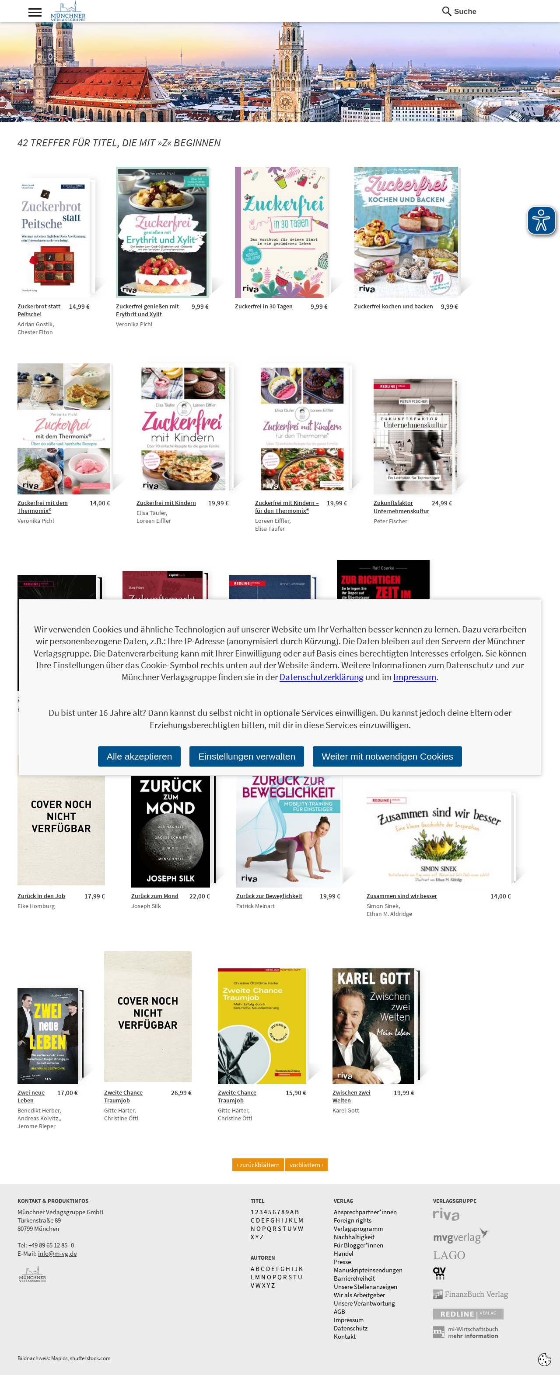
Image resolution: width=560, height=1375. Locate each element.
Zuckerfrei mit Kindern (166, 503)
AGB (339, 1311)
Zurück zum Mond (154, 896)
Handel (344, 1253)
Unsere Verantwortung (364, 1303)
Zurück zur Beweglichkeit (269, 896)
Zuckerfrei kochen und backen (393, 306)
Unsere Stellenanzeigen (365, 1286)
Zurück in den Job (41, 896)
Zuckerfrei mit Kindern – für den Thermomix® (287, 507)
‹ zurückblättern (258, 1165)
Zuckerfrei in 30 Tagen (264, 306)
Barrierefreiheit (354, 1278)
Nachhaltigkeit (354, 1237)
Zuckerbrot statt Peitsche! (39, 310)
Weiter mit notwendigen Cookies (387, 756)
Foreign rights (352, 1220)
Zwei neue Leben (31, 1096)
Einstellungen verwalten (246, 756)
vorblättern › (306, 1165)
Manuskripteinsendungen (368, 1270)
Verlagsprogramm (358, 1228)
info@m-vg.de (57, 1253)
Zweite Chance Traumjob (123, 1096)
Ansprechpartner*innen (365, 1212)
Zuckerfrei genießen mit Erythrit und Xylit (147, 310)
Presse (342, 1262)
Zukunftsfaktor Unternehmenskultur (401, 507)
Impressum (349, 1320)
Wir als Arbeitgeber (359, 1295)
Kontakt (345, 1336)
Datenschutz (351, 1328)
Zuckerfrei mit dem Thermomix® (43, 507)
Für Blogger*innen (358, 1245)
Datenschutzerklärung (322, 677)
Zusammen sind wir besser (402, 896)
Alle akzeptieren (139, 756)
